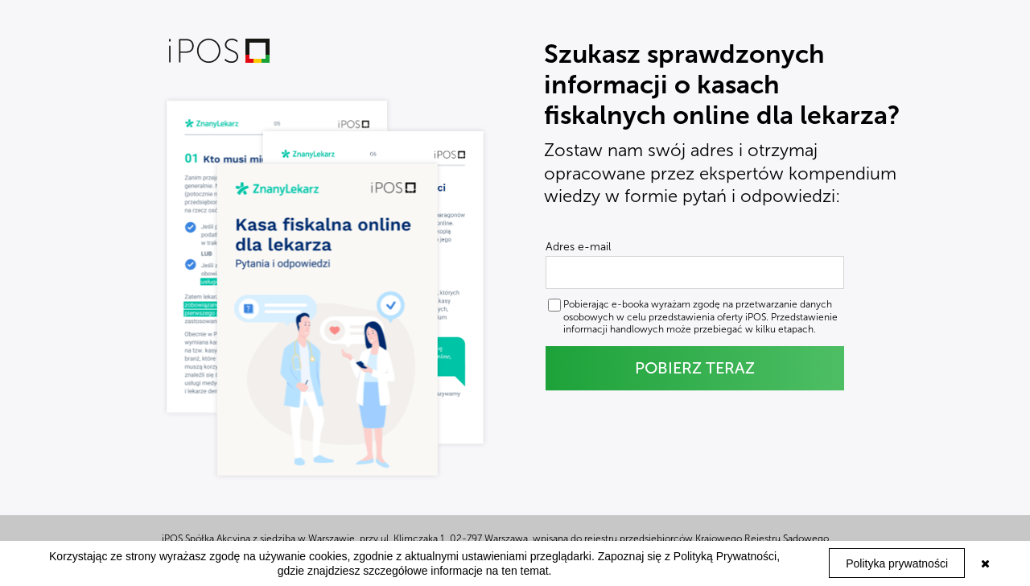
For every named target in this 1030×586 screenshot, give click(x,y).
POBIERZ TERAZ (695, 368)
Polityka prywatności (897, 563)
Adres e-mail (578, 247)
